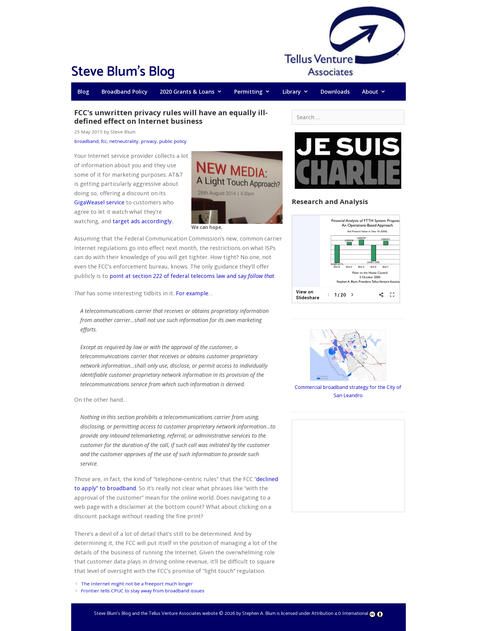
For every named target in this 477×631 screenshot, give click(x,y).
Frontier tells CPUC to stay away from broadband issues (142, 591)
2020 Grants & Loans (194, 91)
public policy (172, 141)
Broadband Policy (124, 91)
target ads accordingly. (143, 221)
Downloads (335, 91)
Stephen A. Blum (259, 613)
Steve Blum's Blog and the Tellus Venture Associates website (156, 613)
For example (192, 293)
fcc (104, 141)
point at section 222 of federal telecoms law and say (192, 275)
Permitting (255, 91)
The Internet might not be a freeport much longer (137, 584)
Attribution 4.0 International (347, 613)
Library (298, 91)
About (377, 91)
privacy (149, 141)
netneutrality (123, 141)
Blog (83, 91)
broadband (86, 141)
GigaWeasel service (99, 202)
